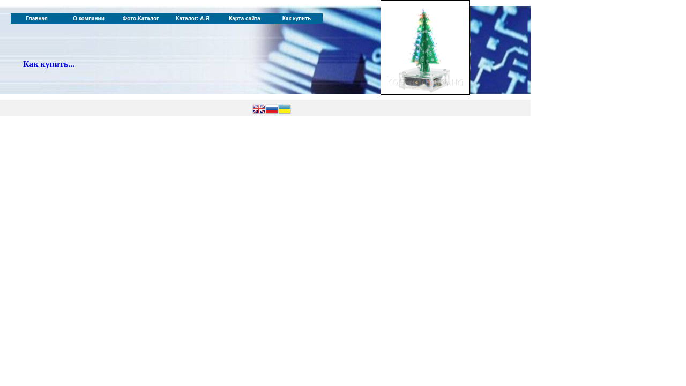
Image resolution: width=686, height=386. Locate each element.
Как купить (296, 18)
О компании (89, 18)
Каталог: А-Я (193, 18)
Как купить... (48, 64)
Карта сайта (244, 18)
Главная (37, 18)
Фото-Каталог (141, 18)
